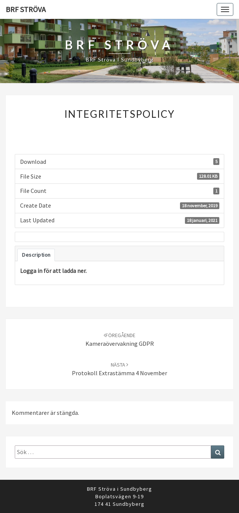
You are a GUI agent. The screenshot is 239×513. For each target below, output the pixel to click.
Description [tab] (36, 254)
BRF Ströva (26, 9)
